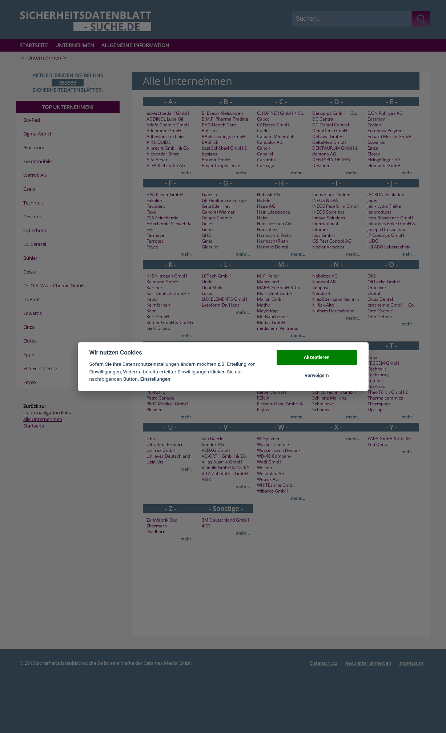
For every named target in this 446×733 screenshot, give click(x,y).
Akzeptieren (316, 357)
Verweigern (317, 375)
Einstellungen (155, 379)
